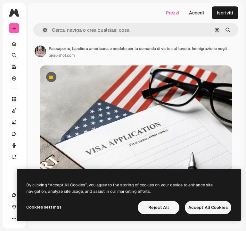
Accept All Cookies (208, 207)
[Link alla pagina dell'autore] (40, 51)
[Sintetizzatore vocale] (17, 145)
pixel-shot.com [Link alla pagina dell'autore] (62, 55)
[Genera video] (17, 134)
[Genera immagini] (17, 122)
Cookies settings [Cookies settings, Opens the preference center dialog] (44, 207)
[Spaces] (17, 111)
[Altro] (14, 218)
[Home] (14, 43)
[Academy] (14, 206)
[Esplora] (14, 78)
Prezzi (172, 13)
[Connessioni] (14, 195)
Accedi (196, 13)
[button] (42, 30)
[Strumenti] (14, 99)
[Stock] (14, 67)
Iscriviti (225, 13)
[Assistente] (17, 157)
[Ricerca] (14, 55)
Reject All (158, 207)
